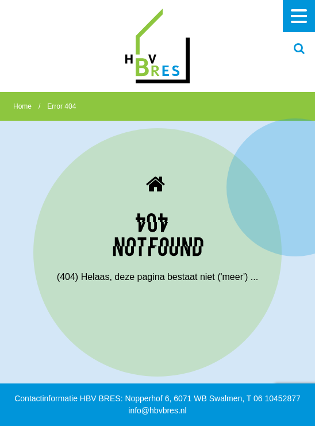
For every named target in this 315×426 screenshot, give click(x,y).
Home (22, 106)
